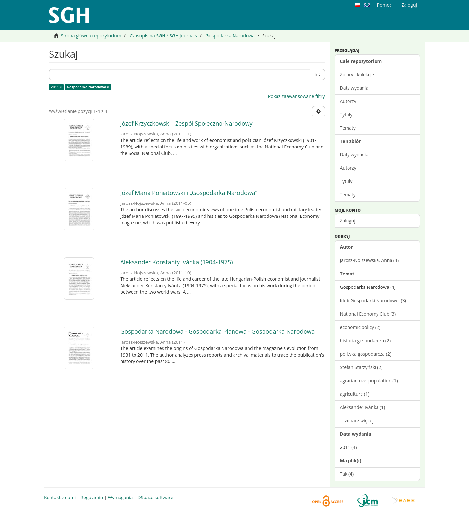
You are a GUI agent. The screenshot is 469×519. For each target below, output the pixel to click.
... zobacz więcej (357, 420)
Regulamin (91, 497)
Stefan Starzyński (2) (361, 367)
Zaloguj (347, 220)
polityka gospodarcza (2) (365, 354)
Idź (317, 74)
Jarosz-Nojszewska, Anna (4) (369, 260)
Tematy (348, 128)
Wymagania (120, 497)
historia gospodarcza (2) (365, 340)
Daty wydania (354, 88)
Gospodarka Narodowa (230, 36)
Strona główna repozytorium (91, 36)
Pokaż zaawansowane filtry (296, 96)
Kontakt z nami (60, 497)
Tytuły (346, 114)
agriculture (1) (355, 394)
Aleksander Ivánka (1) (362, 407)
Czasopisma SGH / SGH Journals (163, 36)
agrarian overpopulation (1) (369, 380)
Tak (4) (347, 474)
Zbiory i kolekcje (357, 74)
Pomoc (384, 5)
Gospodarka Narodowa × (88, 87)
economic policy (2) (360, 327)
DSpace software (155, 497)
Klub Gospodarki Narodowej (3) (373, 300)
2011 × (56, 87)
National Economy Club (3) (368, 314)
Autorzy (348, 101)
